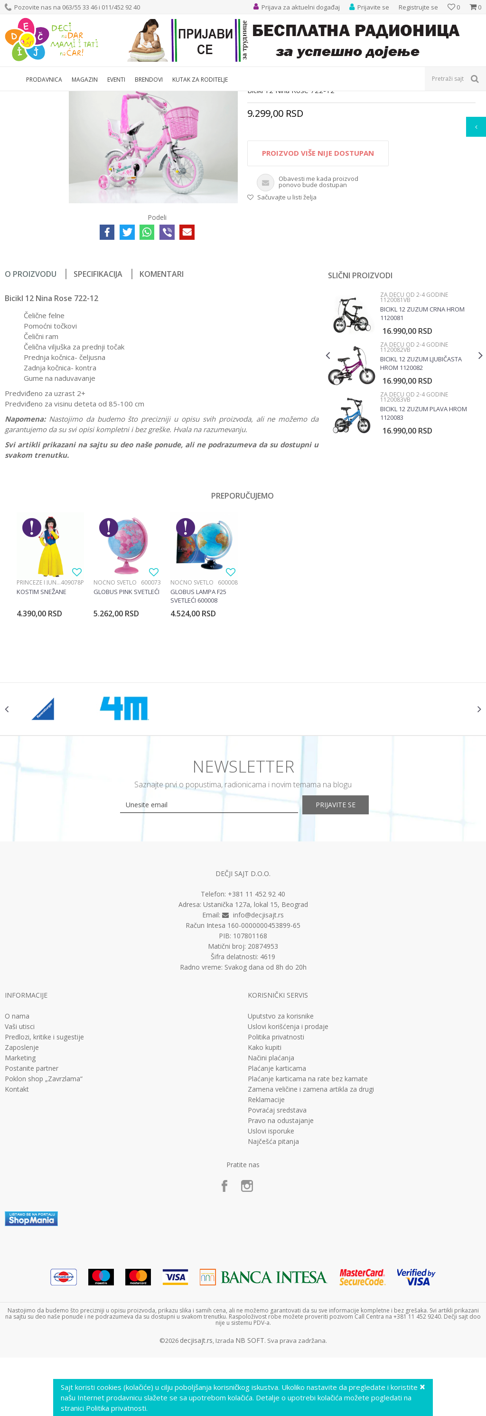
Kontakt (17, 1199)
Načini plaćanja (271, 1168)
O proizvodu (30, 373)
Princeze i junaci (39, 681)
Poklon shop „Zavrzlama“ (44, 1189)
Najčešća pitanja (273, 1252)
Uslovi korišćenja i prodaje (288, 1137)
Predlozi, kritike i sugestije (44, 1147)
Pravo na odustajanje (281, 1231)
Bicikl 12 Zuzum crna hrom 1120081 (421, 412)
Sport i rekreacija (90, 97)
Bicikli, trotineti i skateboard (157, 97)
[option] (403, 465)
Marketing (20, 1168)
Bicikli (209, 97)
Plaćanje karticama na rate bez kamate (308, 1189)
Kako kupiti (264, 1157)
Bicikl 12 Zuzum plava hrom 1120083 (422, 511)
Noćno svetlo (115, 681)
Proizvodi (48, 97)
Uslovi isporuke (271, 1241)
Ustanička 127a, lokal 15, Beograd (255, 1015)
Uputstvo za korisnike (281, 1126)
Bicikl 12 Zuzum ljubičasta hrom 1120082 (420, 462)
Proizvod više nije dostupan (318, 252)
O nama (17, 1126)
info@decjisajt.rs (258, 1025)
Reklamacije (266, 1210)
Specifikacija (98, 373)
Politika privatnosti (276, 1147)
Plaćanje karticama (277, 1178)
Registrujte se (418, 7)
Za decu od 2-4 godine (254, 97)
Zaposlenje (22, 1157)
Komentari (162, 373)
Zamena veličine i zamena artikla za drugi (311, 1199)
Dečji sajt (17, 97)
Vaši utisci (20, 1137)
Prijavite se (347, 914)
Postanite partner (31, 1178)
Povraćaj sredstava (277, 1220)
